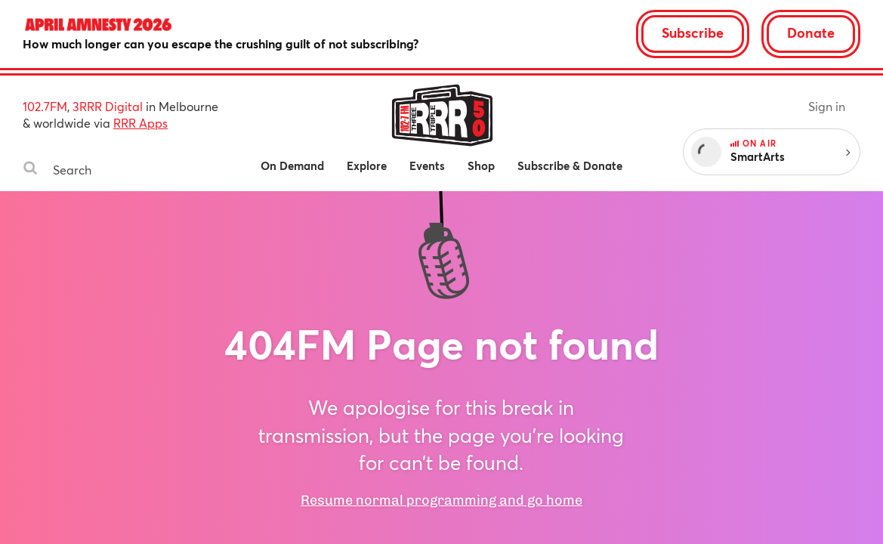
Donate (811, 32)
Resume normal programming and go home (441, 500)
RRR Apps (140, 123)
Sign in (826, 106)
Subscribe (693, 32)
